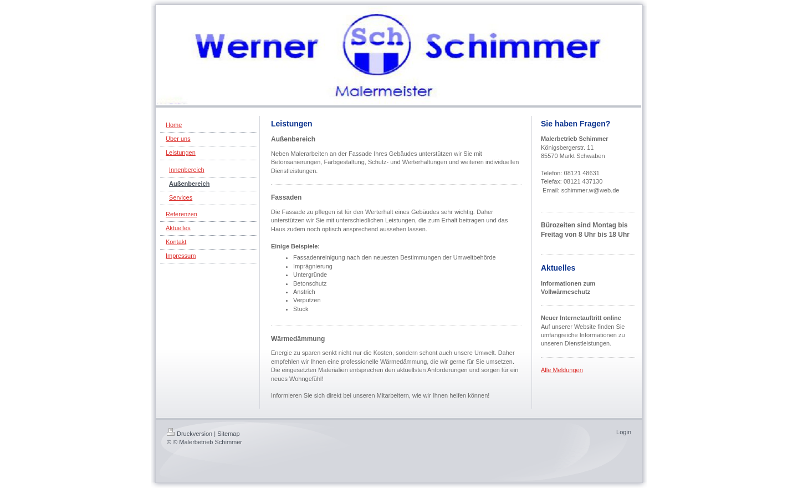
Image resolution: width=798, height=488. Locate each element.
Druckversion (189, 433)
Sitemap (228, 433)
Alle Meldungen (562, 370)
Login (623, 432)
